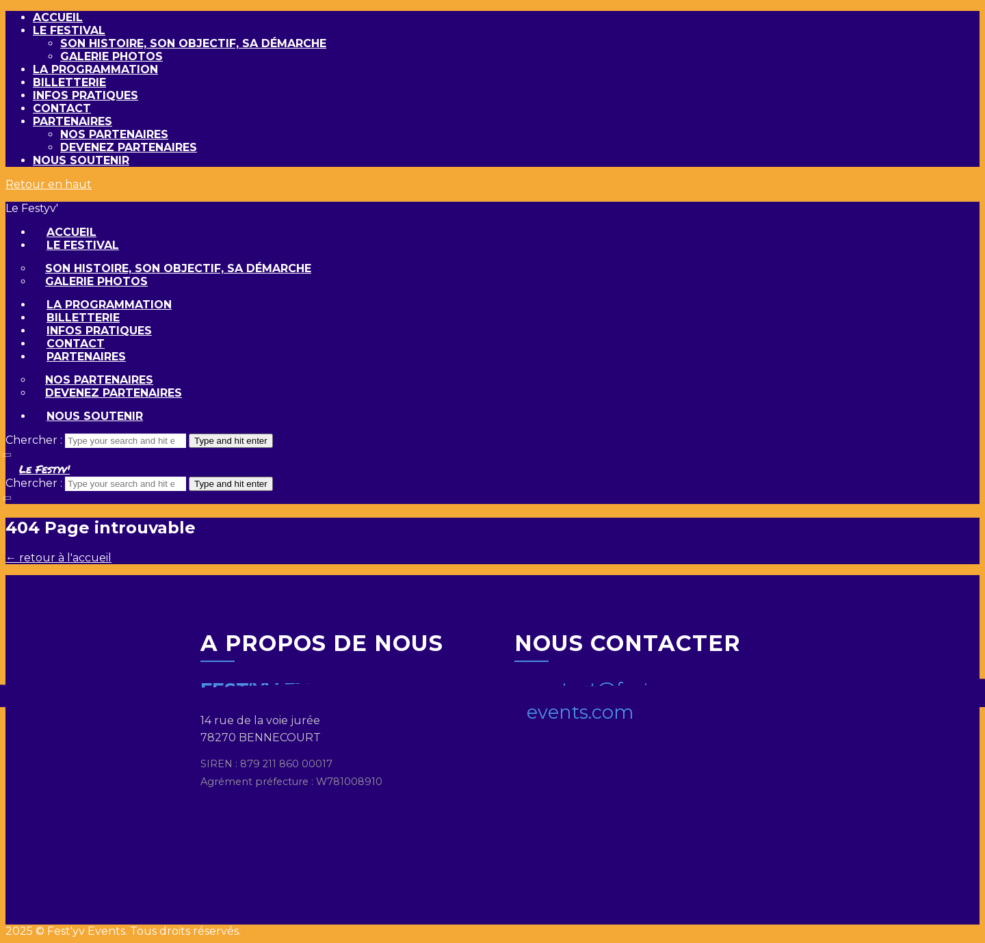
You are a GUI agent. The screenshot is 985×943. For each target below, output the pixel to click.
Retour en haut (48, 184)
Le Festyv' (44, 469)
